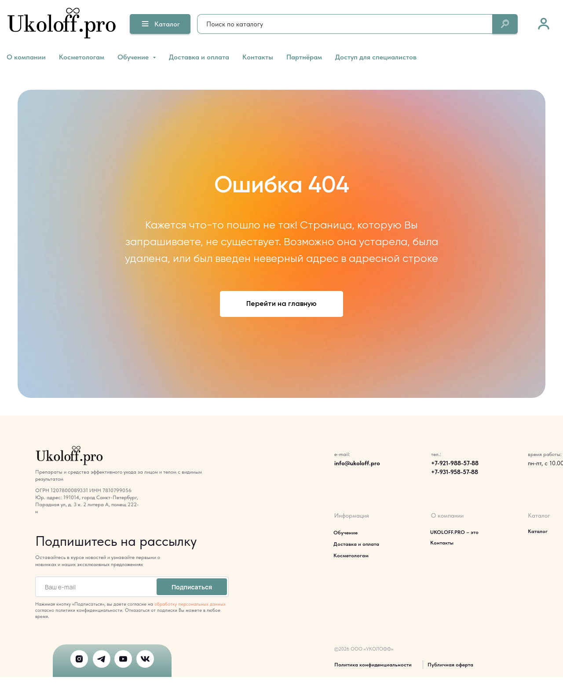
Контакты (257, 57)
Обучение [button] (133, 57)
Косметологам (81, 57)
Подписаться (192, 587)
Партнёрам (304, 57)
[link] (543, 23)
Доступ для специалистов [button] (376, 57)
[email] (94, 586)
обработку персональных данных (190, 604)
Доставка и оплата (199, 57)
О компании (26, 57)
